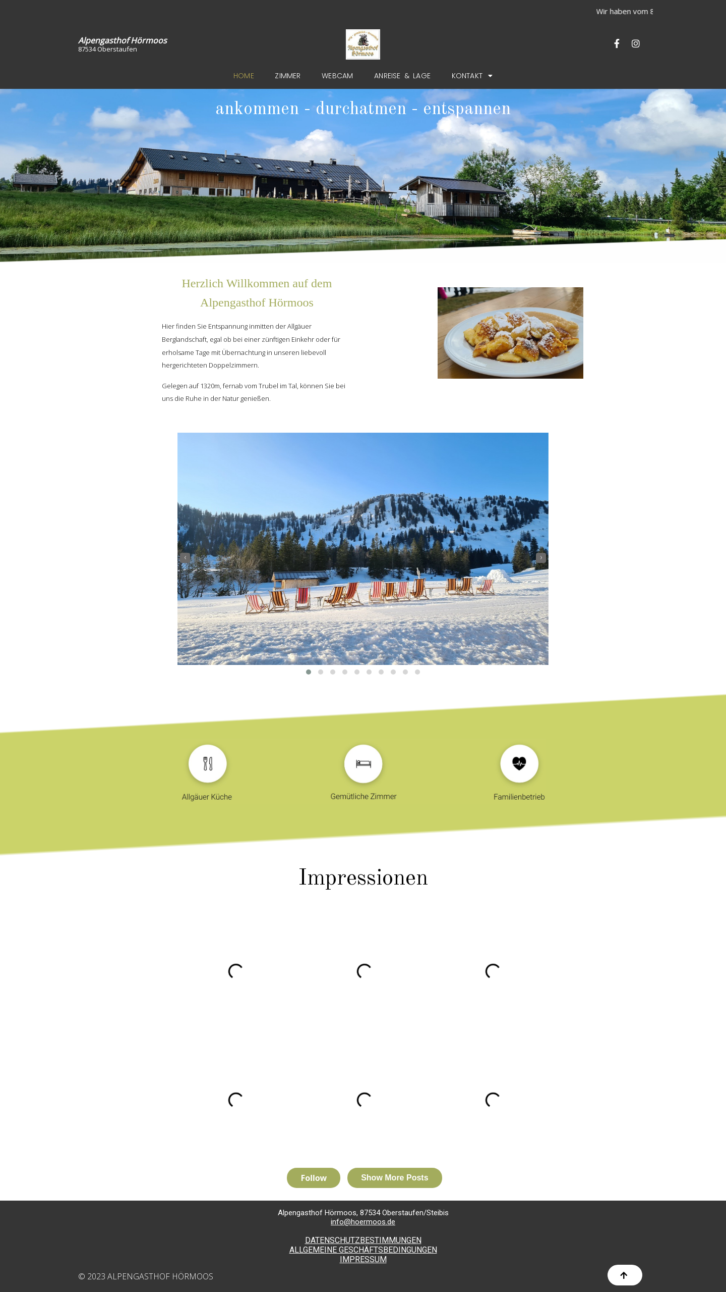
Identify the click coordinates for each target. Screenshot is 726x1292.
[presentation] (185, 558)
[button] (308, 672)
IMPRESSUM (363, 1259)
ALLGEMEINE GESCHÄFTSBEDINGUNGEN (363, 1250)
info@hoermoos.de (363, 1221)
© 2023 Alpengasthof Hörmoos (145, 1276)
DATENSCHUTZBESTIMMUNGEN (363, 1240)
